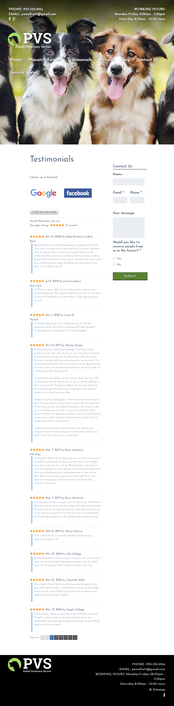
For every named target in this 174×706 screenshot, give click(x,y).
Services (106, 60)
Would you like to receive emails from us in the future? (128, 247)
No (119, 264)
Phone (136, 192)
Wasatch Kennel (44, 60)
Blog (125, 60)
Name (117, 174)
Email (118, 192)
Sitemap (159, 689)
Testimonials (79, 60)
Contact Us (147, 60)
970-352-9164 (33, 9)
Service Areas (24, 73)
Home (16, 60)
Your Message (124, 213)
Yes (119, 258)
